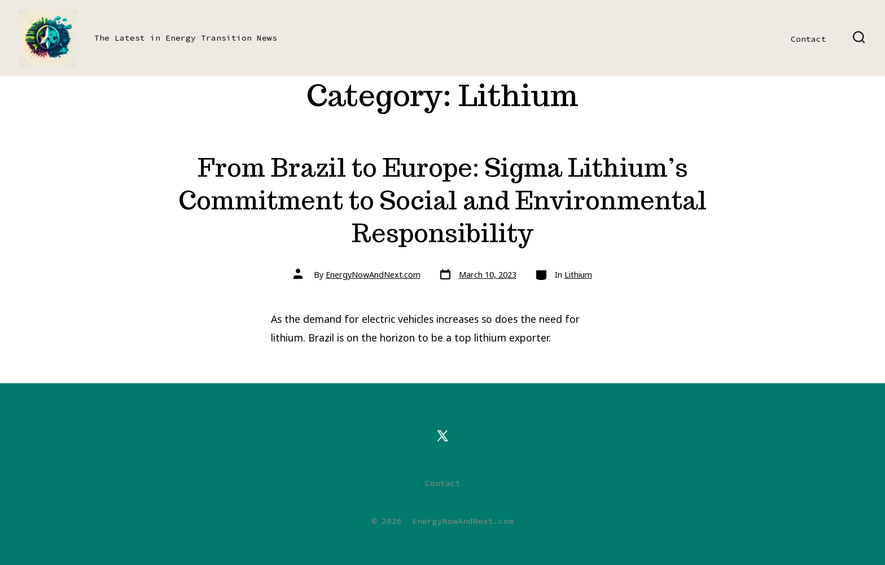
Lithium (578, 274)
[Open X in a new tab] (442, 435)
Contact (808, 39)
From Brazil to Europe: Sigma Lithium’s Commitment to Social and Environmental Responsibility (442, 200)
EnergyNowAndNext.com (373, 274)
